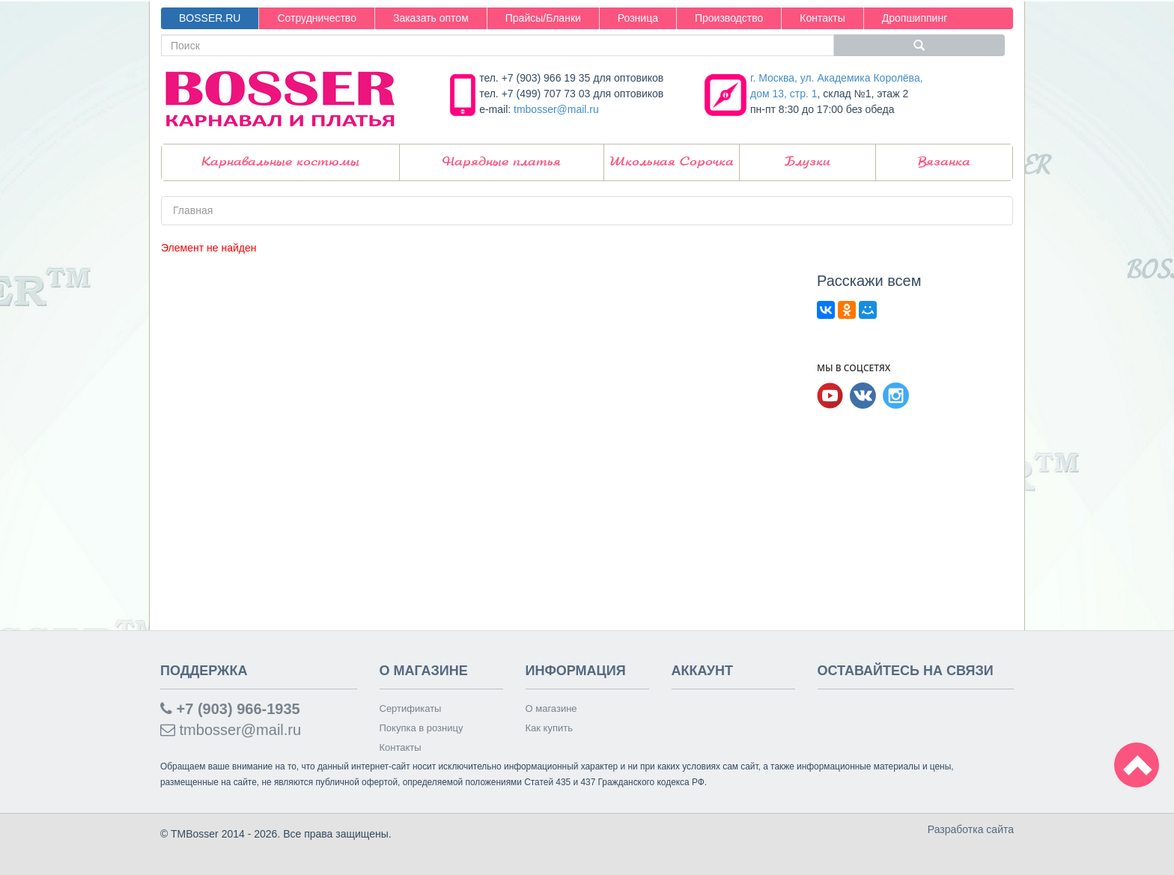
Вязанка (944, 162)
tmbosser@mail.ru (556, 109)
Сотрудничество (316, 18)
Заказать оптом (431, 18)
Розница (638, 18)
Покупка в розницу (421, 728)
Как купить (549, 728)
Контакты (822, 18)
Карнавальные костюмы (280, 162)
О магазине (551, 708)
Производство (729, 18)
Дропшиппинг (915, 18)
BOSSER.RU (209, 18)
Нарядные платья (501, 162)
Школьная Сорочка (671, 162)
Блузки (807, 162)
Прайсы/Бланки (543, 18)
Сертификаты (411, 708)
